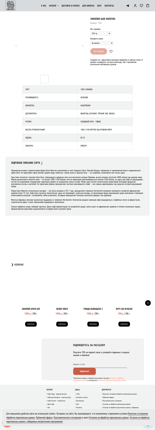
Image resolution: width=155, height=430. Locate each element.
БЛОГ (99, 5)
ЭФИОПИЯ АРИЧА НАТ (31, 308)
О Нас (78, 394)
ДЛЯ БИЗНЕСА (88, 5)
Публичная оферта (108, 397)
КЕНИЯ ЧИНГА (62, 308)
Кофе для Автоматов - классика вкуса (59, 397)
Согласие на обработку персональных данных (117, 404)
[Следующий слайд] (82, 46)
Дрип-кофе (51, 404)
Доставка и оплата (82, 397)
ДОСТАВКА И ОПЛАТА (71, 5)
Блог (77, 404)
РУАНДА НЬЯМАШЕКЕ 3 (93, 308)
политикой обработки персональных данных (112, 380)
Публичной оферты (44, 417)
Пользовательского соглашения (67, 417)
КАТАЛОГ (53, 5)
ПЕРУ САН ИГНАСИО (124, 308)
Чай (49, 408)
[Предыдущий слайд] (16, 46)
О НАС (43, 5)
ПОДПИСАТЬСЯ (84, 371)
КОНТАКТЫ (109, 5)
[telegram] (127, 5)
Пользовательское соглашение (112, 401)
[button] (135, 5)
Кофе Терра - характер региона (57, 394)
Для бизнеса (80, 401)
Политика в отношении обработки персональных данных (120, 394)
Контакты (79, 408)
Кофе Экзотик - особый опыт (56, 401)
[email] (100, 364)
